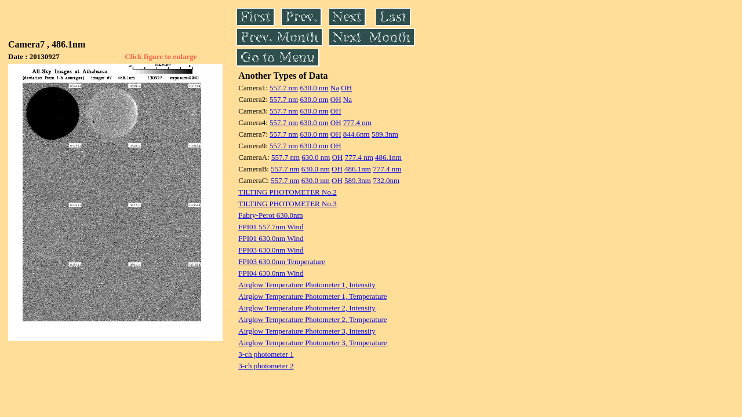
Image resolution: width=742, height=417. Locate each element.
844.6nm (356, 134)
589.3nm (385, 134)
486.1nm (388, 157)
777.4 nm (357, 122)
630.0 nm (314, 87)
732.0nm (386, 180)
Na (334, 87)
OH (346, 87)
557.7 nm (284, 87)
